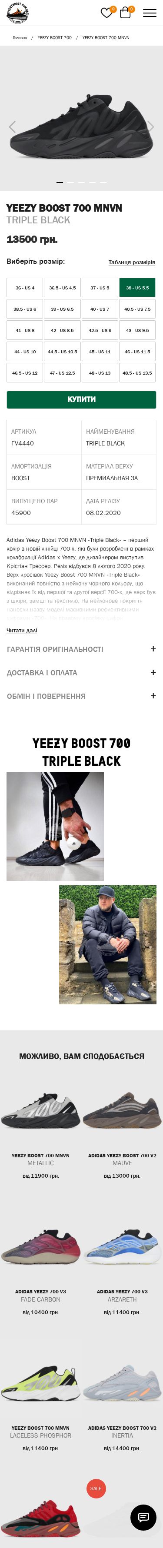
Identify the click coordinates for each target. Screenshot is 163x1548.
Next (148, 124)
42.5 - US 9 (100, 330)
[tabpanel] (81, 118)
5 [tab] (103, 182)
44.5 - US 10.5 (62, 351)
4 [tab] (92, 182)
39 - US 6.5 (62, 309)
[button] (81, 649)
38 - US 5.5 (137, 287)
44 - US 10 (25, 351)
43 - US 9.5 (137, 330)
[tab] (81, 649)
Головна (20, 37)
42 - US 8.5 (62, 330)
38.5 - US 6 (24, 309)
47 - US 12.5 (62, 372)
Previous (10, 125)
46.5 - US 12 (24, 372)
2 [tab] (70, 182)
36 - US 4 (25, 287)
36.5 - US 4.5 (62, 287)
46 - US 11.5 (137, 351)
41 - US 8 (25, 330)
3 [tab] (81, 182)
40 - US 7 (99, 309)
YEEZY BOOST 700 (55, 37)
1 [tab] (60, 182)
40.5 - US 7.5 (137, 309)
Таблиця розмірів (132, 262)
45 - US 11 (99, 351)
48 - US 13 (99, 372)
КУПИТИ (81, 399)
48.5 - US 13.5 (137, 372)
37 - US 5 (99, 287)
